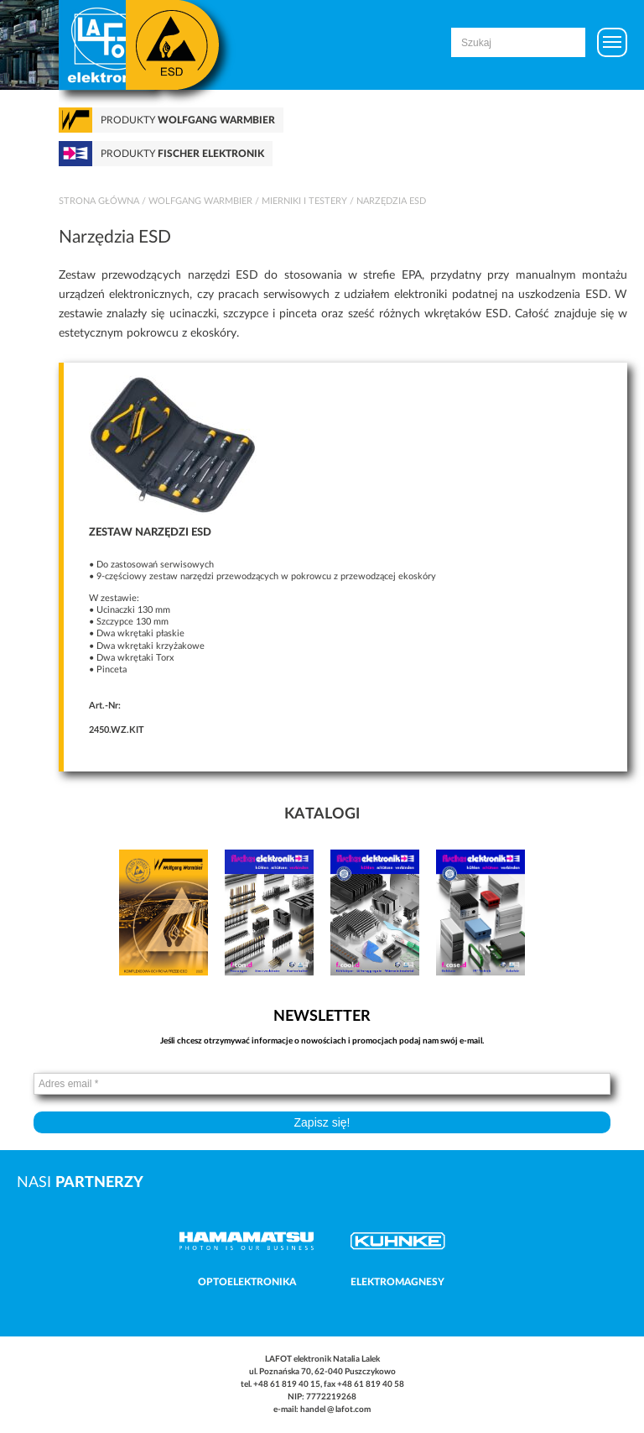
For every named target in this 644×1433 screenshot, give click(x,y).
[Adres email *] (322, 1084)
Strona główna (99, 201)
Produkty (188, 120)
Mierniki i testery (304, 201)
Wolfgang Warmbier (200, 201)
